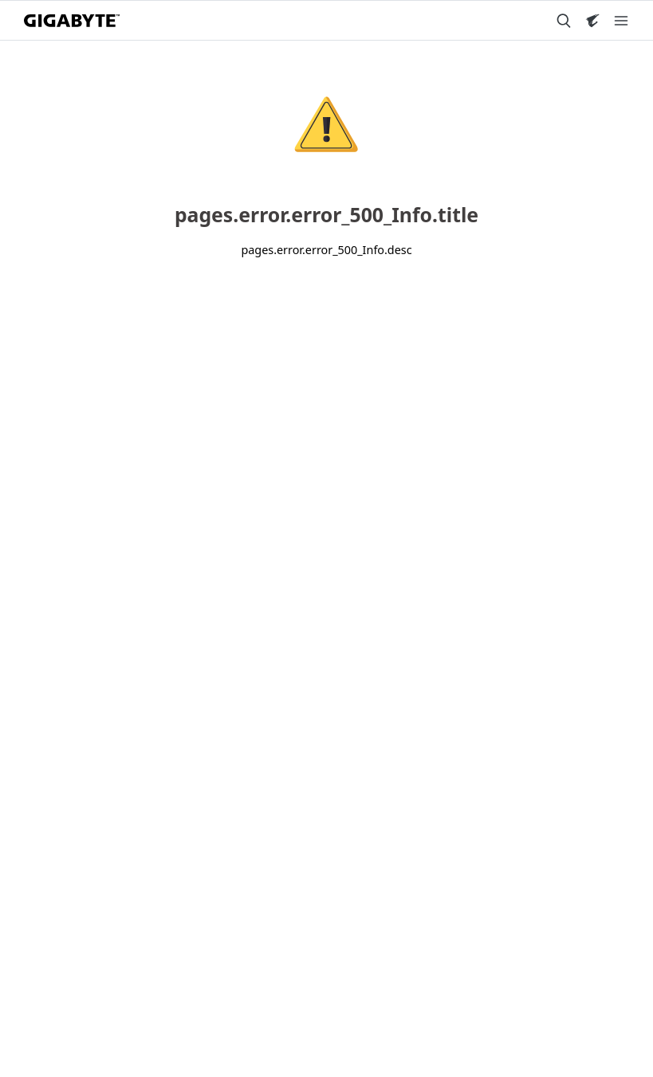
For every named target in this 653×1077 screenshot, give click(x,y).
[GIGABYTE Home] (72, 20)
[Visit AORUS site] (592, 21)
